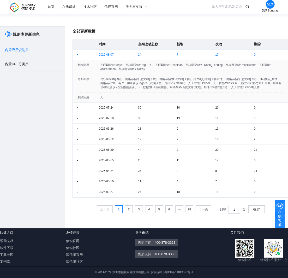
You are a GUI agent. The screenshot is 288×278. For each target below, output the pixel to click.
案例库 (5, 262)
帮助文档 (6, 241)
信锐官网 (111, 7)
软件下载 (6, 248)
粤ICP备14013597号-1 (178, 272)
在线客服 (280, 218)
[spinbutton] (234, 210)
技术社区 (90, 7)
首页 (51, 7)
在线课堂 (69, 7)
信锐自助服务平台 (24, 7)
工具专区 (6, 255)
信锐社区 (72, 248)
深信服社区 (74, 262)
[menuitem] (51, 6)
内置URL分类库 (17, 64)
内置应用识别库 (17, 50)
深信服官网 (74, 255)
